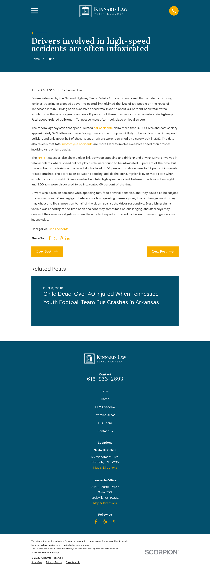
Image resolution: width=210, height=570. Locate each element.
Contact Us (105, 431)
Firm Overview (105, 407)
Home (105, 399)
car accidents (103, 128)
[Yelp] (105, 521)
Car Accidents (58, 229)
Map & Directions (105, 467)
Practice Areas (105, 415)
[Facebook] (96, 521)
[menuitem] (36, 562)
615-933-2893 (105, 379)
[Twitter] (114, 521)
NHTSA (42, 158)
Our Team (105, 423)
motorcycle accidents (77, 144)
